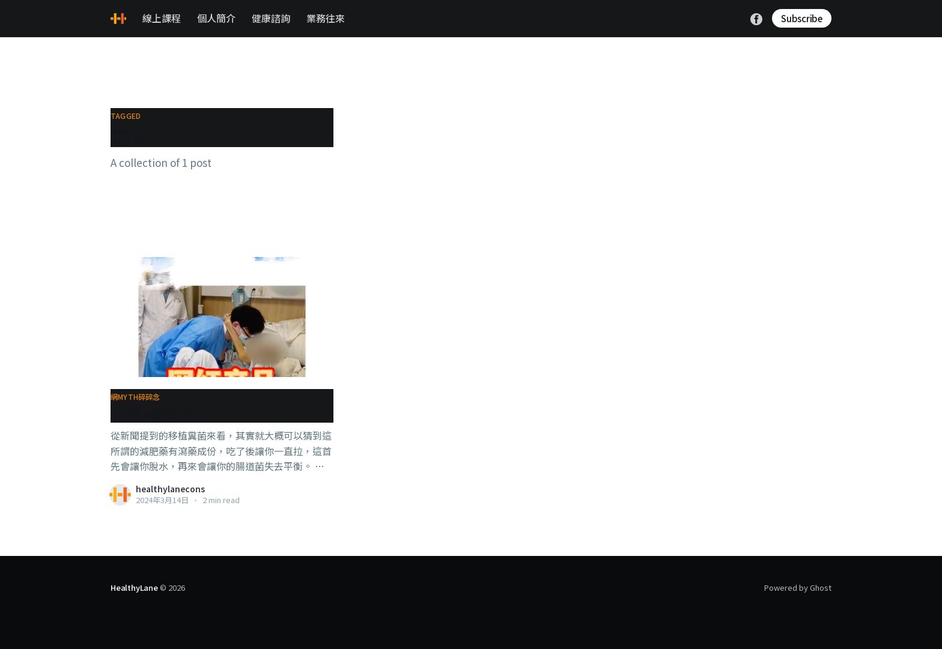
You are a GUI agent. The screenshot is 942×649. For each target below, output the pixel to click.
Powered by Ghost (797, 587)
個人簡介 (216, 18)
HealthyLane (134, 587)
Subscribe (801, 18)
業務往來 (325, 18)
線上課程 (161, 18)
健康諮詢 (271, 18)
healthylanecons (170, 489)
